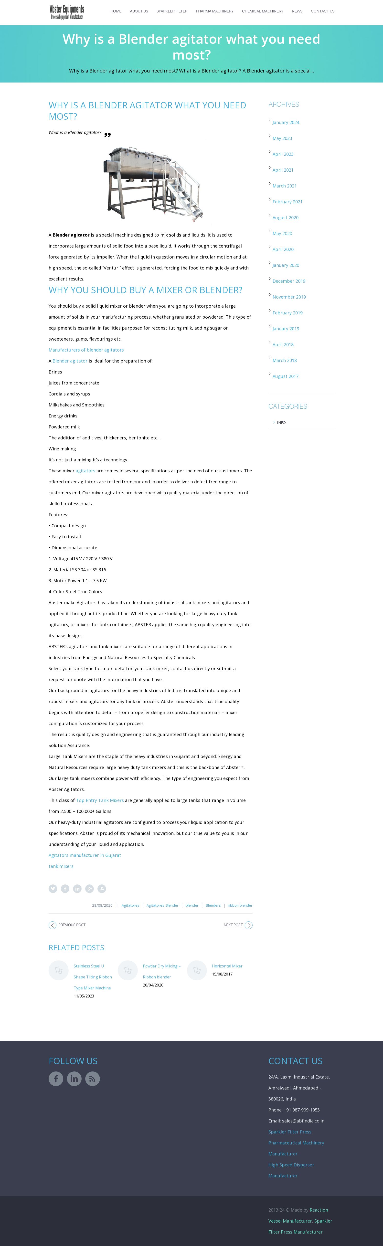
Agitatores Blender (163, 905)
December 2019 (289, 281)
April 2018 (283, 344)
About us (139, 11)
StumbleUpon (101, 888)
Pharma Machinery (215, 11)
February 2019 (288, 313)
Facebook (65, 888)
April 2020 (283, 249)
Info (281, 422)
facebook (56, 1078)
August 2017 (285, 376)
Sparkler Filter (172, 11)
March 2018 (285, 360)
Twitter (53, 888)
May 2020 (282, 233)
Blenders (213, 905)
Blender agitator (70, 361)
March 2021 (285, 186)
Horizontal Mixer (227, 966)
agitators (85, 471)
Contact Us (322, 11)
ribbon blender (240, 905)
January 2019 (286, 329)
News (297, 11)
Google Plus (89, 888)
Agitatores (130, 905)
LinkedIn (77, 888)
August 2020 (285, 217)
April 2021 (283, 170)
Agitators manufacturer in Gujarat (85, 855)
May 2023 (282, 138)
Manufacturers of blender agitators (86, 350)
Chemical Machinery (262, 11)
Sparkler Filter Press (289, 1132)
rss (92, 1078)
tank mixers (61, 866)
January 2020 (286, 265)
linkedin (74, 1078)
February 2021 (288, 202)
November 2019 (289, 297)
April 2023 (283, 154)
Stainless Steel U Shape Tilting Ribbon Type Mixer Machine (93, 977)
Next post (233, 925)
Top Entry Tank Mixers (100, 800)
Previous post (71, 925)
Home (115, 11)
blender (192, 905)
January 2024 (286, 122)
